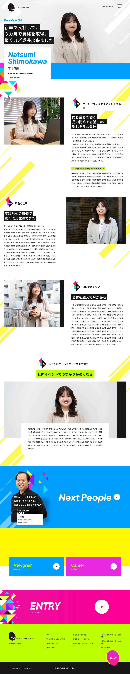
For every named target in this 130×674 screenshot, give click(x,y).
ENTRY (113, 657)
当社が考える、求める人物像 (55, 639)
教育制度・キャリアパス (81, 639)
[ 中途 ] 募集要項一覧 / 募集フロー (111, 642)
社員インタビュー (52, 643)
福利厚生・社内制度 (80, 635)
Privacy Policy (27, 668)
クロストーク (50, 647)
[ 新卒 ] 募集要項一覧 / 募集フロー (111, 636)
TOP (47, 635)
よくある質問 (105, 647)
